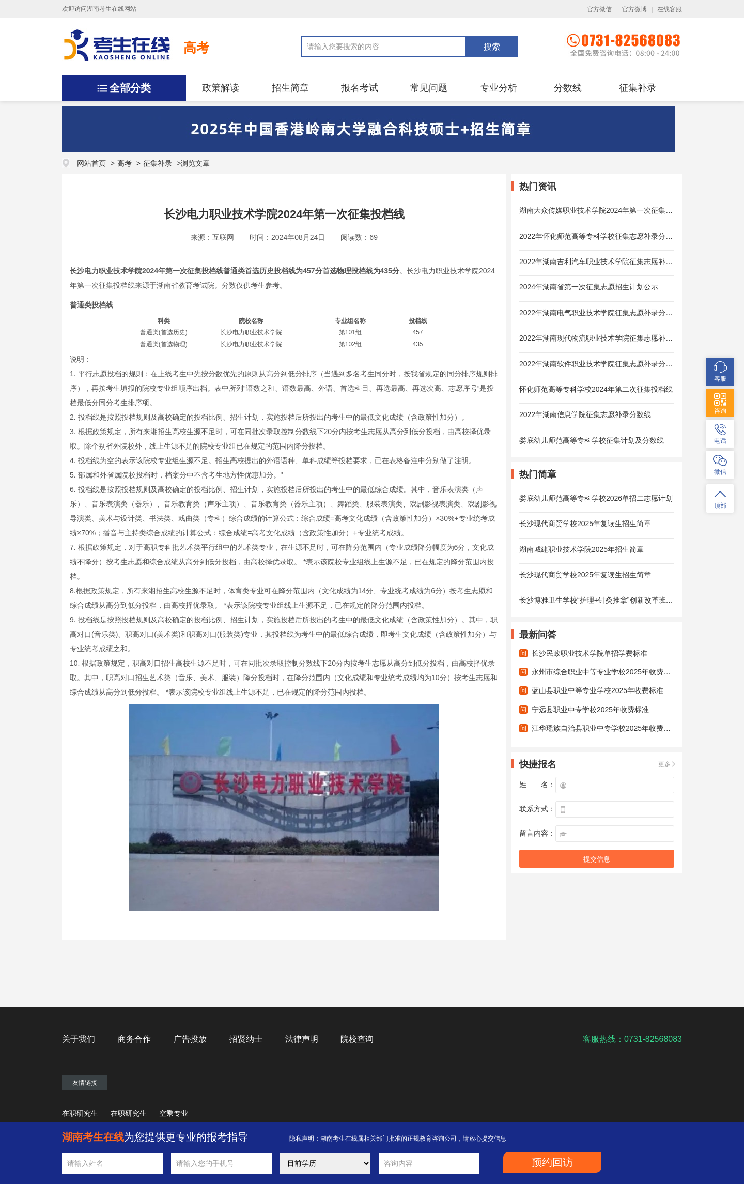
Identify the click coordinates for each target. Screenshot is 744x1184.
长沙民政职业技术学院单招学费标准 (589, 653)
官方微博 (634, 9)
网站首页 (91, 163)
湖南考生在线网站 (111, 8)
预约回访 (552, 1162)
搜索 (492, 46)
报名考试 (359, 88)
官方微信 (599, 9)
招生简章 (290, 88)
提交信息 (596, 859)
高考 (196, 47)
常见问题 (428, 88)
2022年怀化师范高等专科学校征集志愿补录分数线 (599, 236)
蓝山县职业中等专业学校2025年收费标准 (597, 690)
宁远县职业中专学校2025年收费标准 (590, 709)
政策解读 (220, 88)
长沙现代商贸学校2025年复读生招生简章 (585, 523)
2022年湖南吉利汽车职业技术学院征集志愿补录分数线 (606, 261)
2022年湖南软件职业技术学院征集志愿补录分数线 (599, 364)
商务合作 (134, 1039)
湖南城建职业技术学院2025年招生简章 (581, 549)
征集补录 (637, 88)
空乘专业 (173, 1113)
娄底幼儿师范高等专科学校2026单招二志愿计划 (596, 498)
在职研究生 (80, 1113)
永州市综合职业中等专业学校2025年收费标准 (605, 672)
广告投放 (190, 1039)
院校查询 (357, 1039)
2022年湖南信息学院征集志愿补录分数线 (585, 414)
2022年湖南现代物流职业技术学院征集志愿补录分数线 (606, 338)
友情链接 (84, 1082)
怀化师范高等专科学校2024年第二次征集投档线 (596, 389)
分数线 (568, 88)
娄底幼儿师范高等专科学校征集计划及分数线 (591, 440)
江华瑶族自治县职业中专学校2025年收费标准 (605, 728)
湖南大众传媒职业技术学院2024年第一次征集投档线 (603, 210)
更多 (664, 764)
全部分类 (130, 88)
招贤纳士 (245, 1039)
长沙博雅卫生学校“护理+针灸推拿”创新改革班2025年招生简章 (618, 600)
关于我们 (78, 1039)
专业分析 (498, 88)
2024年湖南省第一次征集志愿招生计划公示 (588, 287)
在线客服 (669, 9)
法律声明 (301, 1039)
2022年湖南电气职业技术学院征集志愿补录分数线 (599, 313)
